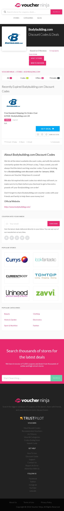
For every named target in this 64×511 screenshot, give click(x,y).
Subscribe (54, 223)
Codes (24, 78)
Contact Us (32, 462)
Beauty (7, 314)
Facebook (33, 478)
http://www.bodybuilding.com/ (17, 207)
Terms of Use (29, 502)
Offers (40, 78)
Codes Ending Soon (32, 440)
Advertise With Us (32, 468)
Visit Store (36, 58)
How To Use (32, 453)
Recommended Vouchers (32, 431)
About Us (13, 502)
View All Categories (32, 437)
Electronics (37, 320)
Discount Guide (32, 456)
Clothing (36, 314)
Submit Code (32, 443)
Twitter (33, 482)
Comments (55, 142)
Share (22, 142)
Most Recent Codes (32, 428)
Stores (16, 18)
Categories (28, 18)
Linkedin (33, 491)
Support (32, 459)
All (9, 78)
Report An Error (32, 465)
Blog (39, 18)
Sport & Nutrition (11, 325)
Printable (55, 78)
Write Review (37, 63)
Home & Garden (10, 320)
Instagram (33, 485)
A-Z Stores (32, 434)
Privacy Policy (46, 502)
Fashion (36, 325)
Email (29, 142)
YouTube (32, 488)
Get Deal (47, 129)
